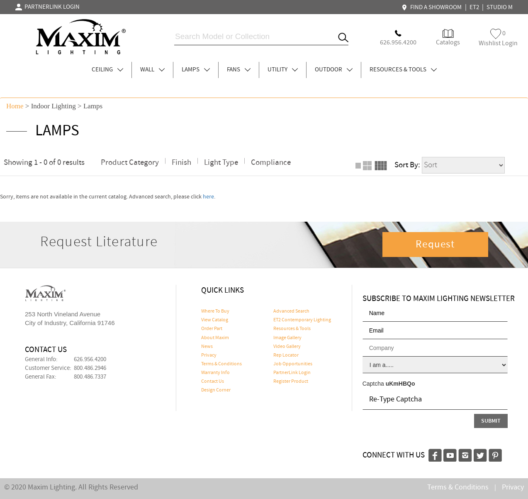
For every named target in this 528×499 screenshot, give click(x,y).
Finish (181, 162)
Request (435, 244)
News (207, 346)
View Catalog (214, 320)
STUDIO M (500, 7)
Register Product (290, 381)
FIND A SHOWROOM (432, 7)
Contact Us (212, 381)
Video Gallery (287, 346)
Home (15, 106)
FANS (239, 70)
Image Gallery (287, 338)
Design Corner (216, 390)
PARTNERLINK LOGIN (47, 7)
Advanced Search (291, 311)
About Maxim (215, 338)
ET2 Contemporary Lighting (302, 320)
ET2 (474, 7)
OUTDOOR (334, 70)
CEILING (107, 70)
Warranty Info (215, 372)
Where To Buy (215, 311)
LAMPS (196, 70)
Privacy (209, 355)
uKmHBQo (400, 383)
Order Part (211, 328)
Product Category (130, 162)
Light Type (221, 162)
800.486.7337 (90, 377)
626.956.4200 (90, 359)
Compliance (271, 162)
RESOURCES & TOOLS (403, 70)
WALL (152, 70)
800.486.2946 (90, 368)
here (208, 197)
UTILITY (283, 70)
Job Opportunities (292, 364)
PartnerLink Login (292, 372)
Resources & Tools (292, 328)
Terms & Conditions (221, 364)
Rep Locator (286, 355)
